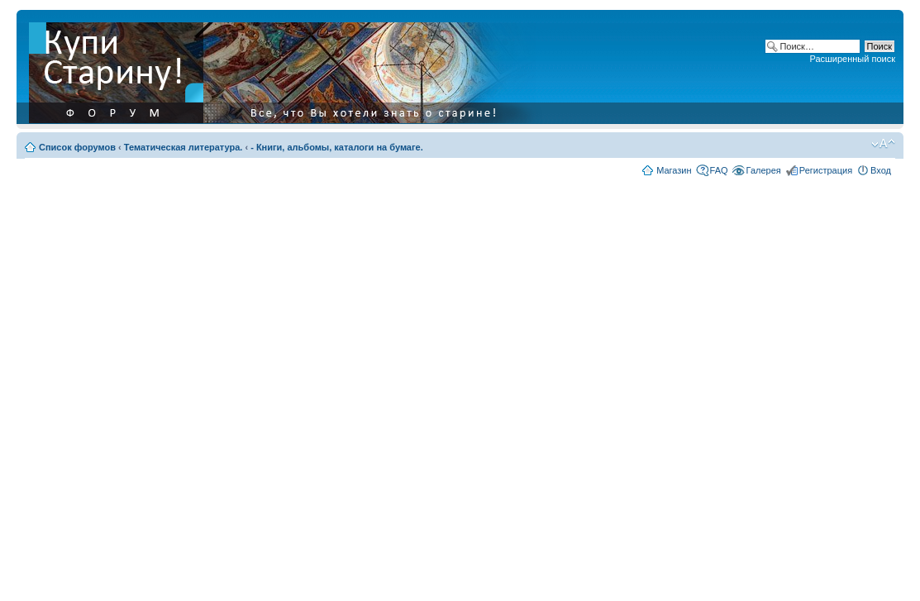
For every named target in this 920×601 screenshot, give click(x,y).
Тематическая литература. (183, 147)
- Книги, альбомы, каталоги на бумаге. (336, 147)
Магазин (673, 170)
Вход (880, 170)
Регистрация (825, 170)
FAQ (719, 170)
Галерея (763, 170)
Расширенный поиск (852, 59)
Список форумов (77, 147)
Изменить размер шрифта (883, 143)
